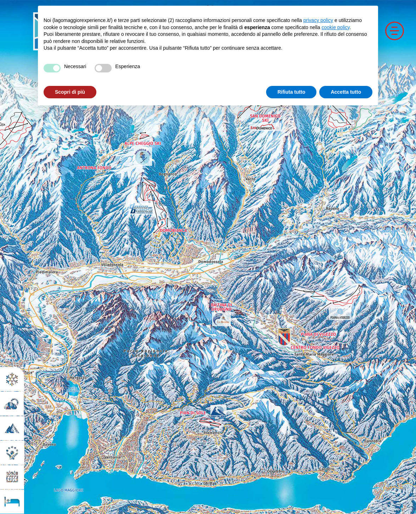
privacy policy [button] (318, 20)
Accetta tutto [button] (346, 92)
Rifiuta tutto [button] (291, 92)
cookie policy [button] (335, 27)
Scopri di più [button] (70, 92)
